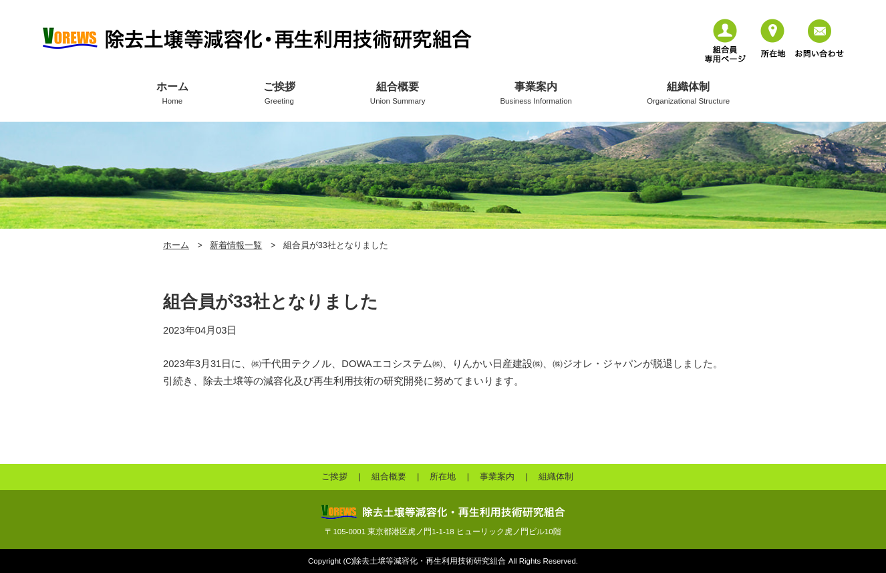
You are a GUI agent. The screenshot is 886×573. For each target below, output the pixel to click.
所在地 (773, 38)
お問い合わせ (819, 38)
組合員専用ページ (725, 41)
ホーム (172, 93)
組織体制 (688, 93)
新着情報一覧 (236, 245)
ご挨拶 (279, 93)
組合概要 (398, 93)
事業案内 (536, 93)
